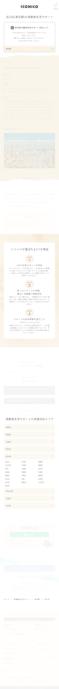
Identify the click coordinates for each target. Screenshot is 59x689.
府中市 (7, 486)
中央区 (40, 472)
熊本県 (8, 449)
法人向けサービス (11, 644)
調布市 (24, 482)
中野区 (24, 475)
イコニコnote (41, 648)
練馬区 (40, 475)
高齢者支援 (39, 624)
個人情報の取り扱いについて (30, 678)
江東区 (24, 468)
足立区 (7, 462)
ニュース (39, 653)
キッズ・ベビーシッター (14, 629)
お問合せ (15, 678)
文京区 (7, 479)
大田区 (24, 465)
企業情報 (7, 678)
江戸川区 (8, 465)
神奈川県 (9, 491)
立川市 (7, 482)
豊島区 (7, 475)
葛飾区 (40, 465)
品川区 (40, 468)
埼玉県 (8, 506)
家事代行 (8, 624)
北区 (6, 468)
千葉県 (8, 498)
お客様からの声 (42, 644)
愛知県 (8, 434)
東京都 (8, 456)
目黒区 (40, 479)
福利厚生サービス (11, 653)
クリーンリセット (11, 648)
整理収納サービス (11, 663)
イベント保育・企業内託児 (15, 633)
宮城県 (8, 442)
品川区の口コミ (14, 129)
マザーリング (40, 629)
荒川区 (24, 462)
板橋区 (40, 462)
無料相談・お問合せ (29, 568)
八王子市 (41, 482)
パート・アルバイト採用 (45, 658)
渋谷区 (7, 472)
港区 (23, 479)
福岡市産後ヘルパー (11, 658)
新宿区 (24, 472)
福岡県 (8, 427)
